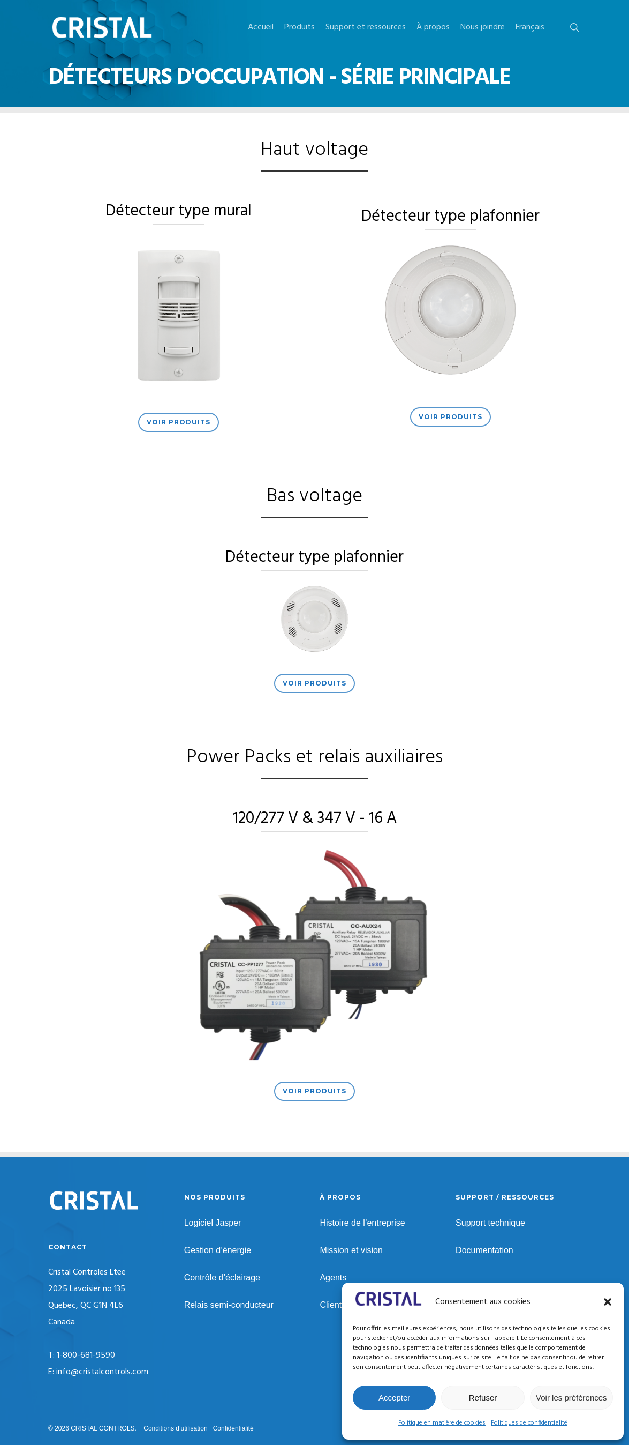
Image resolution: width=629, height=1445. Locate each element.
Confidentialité (233, 1428)
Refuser (483, 1397)
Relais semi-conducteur (229, 1304)
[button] (607, 1302)
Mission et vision (351, 1250)
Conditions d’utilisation (175, 1428)
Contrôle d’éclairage (222, 1277)
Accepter (394, 1397)
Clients (333, 1304)
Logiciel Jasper (212, 1222)
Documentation (484, 1250)
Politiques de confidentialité (529, 1423)
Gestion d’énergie (217, 1250)
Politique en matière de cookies (442, 1423)
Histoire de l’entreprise (362, 1222)
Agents (333, 1277)
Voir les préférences (571, 1397)
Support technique (490, 1222)
